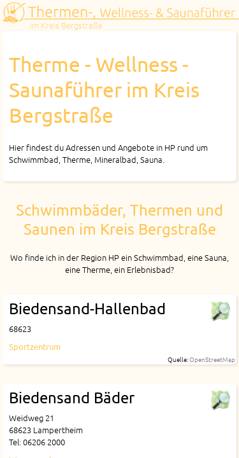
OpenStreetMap (212, 359)
